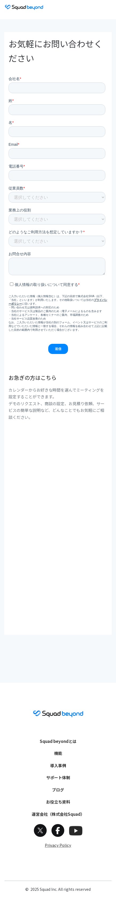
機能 (58, 753)
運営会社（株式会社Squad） (58, 814)
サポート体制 (58, 777)
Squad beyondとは (58, 741)
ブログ (58, 790)
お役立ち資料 (58, 802)
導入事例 (58, 765)
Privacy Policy (58, 845)
